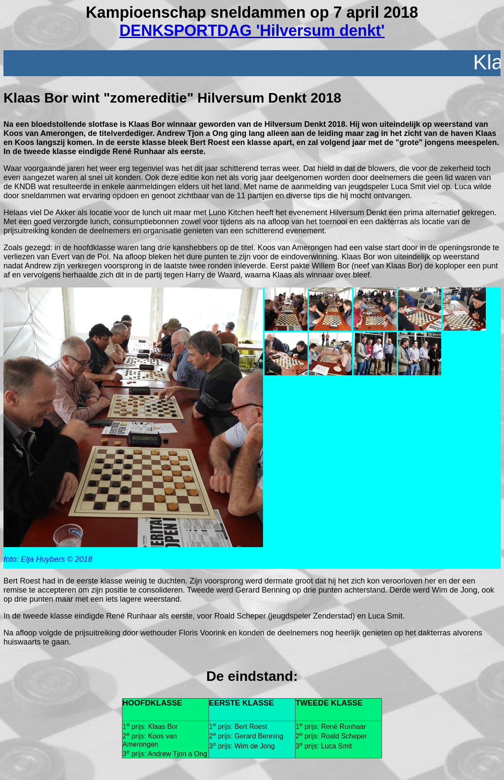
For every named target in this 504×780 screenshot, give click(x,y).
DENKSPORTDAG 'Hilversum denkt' (252, 30)
